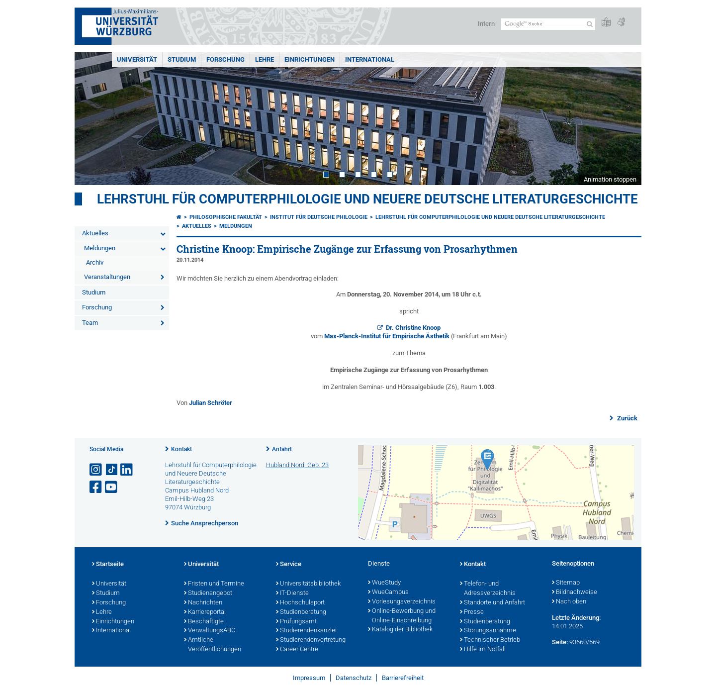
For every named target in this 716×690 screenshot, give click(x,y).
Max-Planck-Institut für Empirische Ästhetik (387, 336)
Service (288, 564)
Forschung (225, 59)
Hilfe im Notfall (483, 649)
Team (90, 322)
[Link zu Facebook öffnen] (96, 487)
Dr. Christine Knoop (413, 327)
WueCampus (388, 592)
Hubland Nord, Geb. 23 (297, 465)
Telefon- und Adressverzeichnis (488, 589)
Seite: (560, 642)
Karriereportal (205, 612)
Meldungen (99, 248)
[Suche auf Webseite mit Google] (548, 24)
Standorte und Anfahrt (492, 602)
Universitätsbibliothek (308, 584)
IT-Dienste (292, 593)
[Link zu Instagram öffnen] (96, 470)
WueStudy (384, 583)
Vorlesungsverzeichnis (402, 601)
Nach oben (569, 601)
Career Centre (297, 649)
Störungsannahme (488, 630)
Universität (137, 59)
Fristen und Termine (214, 584)
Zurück (626, 418)
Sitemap (566, 583)
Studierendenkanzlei (306, 630)
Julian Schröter (210, 402)
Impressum (309, 678)
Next (624, 118)
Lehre (264, 59)
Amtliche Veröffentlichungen (212, 645)
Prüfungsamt (296, 621)
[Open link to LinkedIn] (127, 470)
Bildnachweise (574, 592)
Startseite (108, 564)
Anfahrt (282, 449)
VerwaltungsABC (209, 630)
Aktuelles (95, 233)
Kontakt (181, 449)
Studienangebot (208, 593)
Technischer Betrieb (490, 640)
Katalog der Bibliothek (400, 629)
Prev (92, 118)
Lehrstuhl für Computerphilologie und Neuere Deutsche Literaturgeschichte (367, 199)
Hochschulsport (300, 602)
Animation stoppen (610, 179)
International (369, 59)
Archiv (94, 262)
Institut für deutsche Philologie (318, 217)
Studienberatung (301, 612)
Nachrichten (203, 602)
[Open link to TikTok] (112, 470)
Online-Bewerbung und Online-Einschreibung (402, 616)
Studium (182, 59)
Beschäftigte (204, 621)
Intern (486, 23)
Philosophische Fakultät (225, 217)
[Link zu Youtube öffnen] (112, 487)
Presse (472, 612)
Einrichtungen (309, 59)
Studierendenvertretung (311, 640)
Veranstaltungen (107, 277)
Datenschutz (353, 678)
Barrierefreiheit (403, 678)
